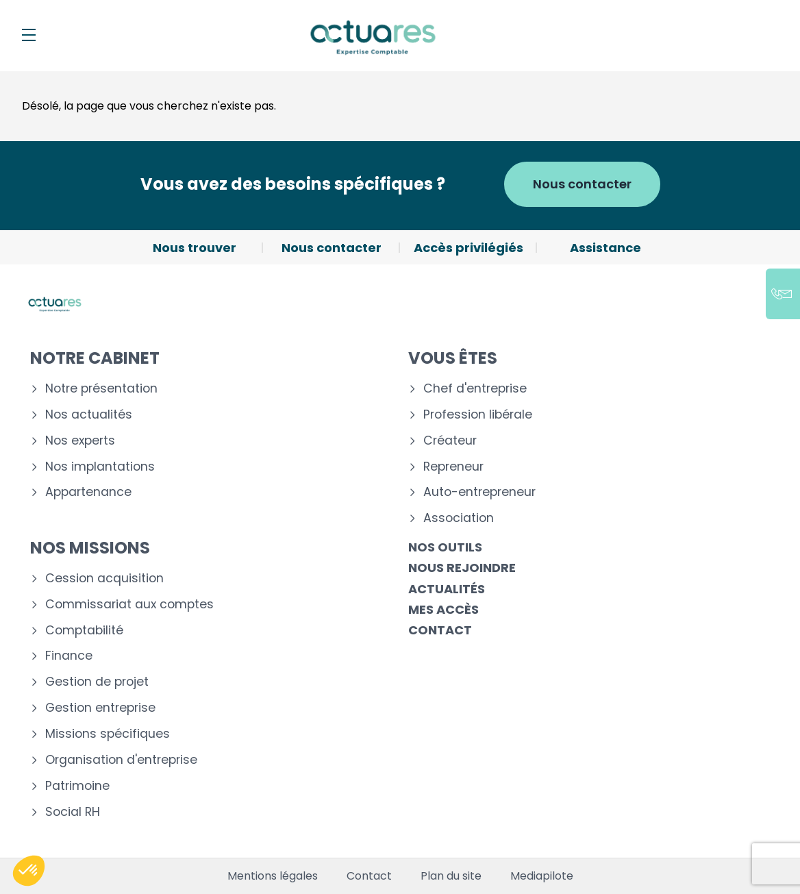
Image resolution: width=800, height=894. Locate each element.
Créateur (450, 441)
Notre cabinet (95, 358)
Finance (68, 656)
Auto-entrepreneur (479, 492)
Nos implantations (100, 467)
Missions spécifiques (107, 734)
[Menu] (29, 35)
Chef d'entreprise (475, 389)
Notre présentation (101, 389)
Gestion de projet (97, 682)
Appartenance (88, 492)
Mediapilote (541, 876)
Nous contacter (582, 184)
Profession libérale (477, 415)
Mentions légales (272, 876)
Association (458, 518)
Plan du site (451, 876)
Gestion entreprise (100, 708)
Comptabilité (84, 630)
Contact (440, 629)
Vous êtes (452, 358)
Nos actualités (88, 415)
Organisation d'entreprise (121, 760)
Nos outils (445, 547)
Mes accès (443, 609)
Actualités (446, 588)
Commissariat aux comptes (129, 604)
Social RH (72, 812)
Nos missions (90, 547)
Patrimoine (77, 786)
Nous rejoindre (462, 567)
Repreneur (453, 467)
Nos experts (80, 441)
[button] (28, 870)
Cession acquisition (104, 578)
